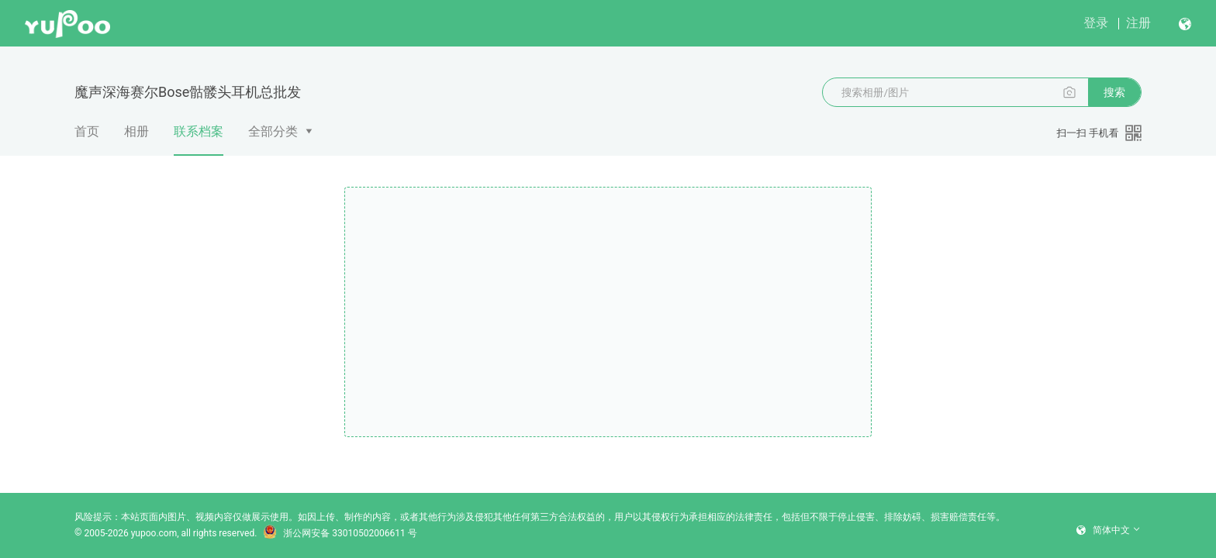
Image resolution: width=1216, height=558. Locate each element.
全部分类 (273, 131)
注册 (1138, 23)
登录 (1095, 23)
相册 (136, 131)
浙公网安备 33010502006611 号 (339, 533)
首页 (86, 131)
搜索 (1114, 92)
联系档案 (198, 139)
